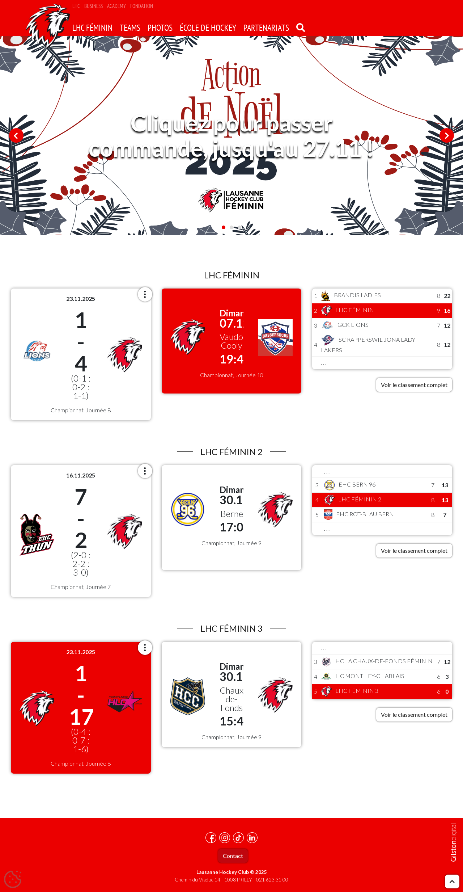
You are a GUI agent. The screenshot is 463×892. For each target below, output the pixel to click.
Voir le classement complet (414, 384)
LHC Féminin (92, 27)
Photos (160, 27)
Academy (116, 6)
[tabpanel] (231, 135)
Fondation (141, 6)
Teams (130, 27)
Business (93, 6)
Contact (233, 855)
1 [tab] (223, 227)
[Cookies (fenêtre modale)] (12, 879)
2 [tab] (231, 227)
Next (446, 135)
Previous (16, 135)
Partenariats (266, 27)
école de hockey (208, 27)
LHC (76, 6)
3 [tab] (239, 227)
